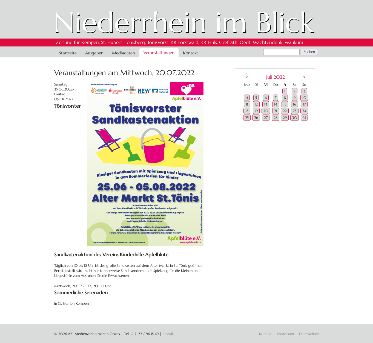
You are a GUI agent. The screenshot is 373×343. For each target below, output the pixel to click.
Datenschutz (309, 334)
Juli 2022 (275, 77)
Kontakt (190, 52)
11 (247, 104)
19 (256, 111)
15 (284, 104)
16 (294, 104)
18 (246, 111)
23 (295, 111)
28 (275, 117)
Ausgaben (94, 52)
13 (265, 104)
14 (275, 104)
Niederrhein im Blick (184, 22)
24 (304, 111)
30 (294, 117)
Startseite (68, 52)
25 (247, 117)
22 (285, 111)
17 (304, 104)
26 (256, 117)
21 (275, 111)
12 (256, 104)
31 (304, 117)
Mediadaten (123, 52)
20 (265, 111)
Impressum (285, 334)
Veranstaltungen (159, 52)
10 (304, 97)
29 (285, 117)
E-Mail (168, 334)
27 (266, 117)
